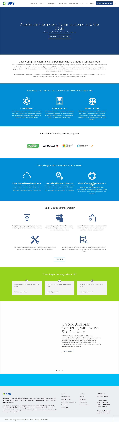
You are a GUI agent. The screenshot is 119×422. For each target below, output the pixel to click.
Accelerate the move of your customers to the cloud (59, 26)
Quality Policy (65, 407)
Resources (62, 3)
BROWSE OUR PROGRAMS (59, 36)
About (63, 394)
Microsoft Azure (81, 339)
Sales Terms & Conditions (68, 402)
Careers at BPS (65, 396)
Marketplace (52, 3)
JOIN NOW (59, 259)
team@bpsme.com (102, 396)
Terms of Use (29, 420)
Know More (83, 399)
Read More (68, 354)
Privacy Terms (65, 405)
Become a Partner (85, 405)
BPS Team (65, 339)
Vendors (32, 3)
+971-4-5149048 (102, 400)
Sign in (92, 3)
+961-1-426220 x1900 (103, 404)
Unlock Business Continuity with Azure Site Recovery (80, 331)
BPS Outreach (73, 3)
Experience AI (84, 3)
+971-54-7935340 (102, 402)
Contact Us (44, 420)
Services (41, 3)
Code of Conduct (66, 399)
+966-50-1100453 (102, 406)
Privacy (37, 420)
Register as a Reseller (104, 3)
